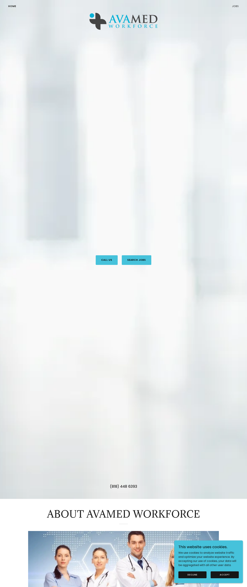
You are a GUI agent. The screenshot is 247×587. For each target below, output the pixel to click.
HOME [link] (12, 6)
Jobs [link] (235, 6)
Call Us (106, 260)
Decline (192, 574)
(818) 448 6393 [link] (123, 486)
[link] (123, 5)
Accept (225, 574)
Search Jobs (136, 260)
